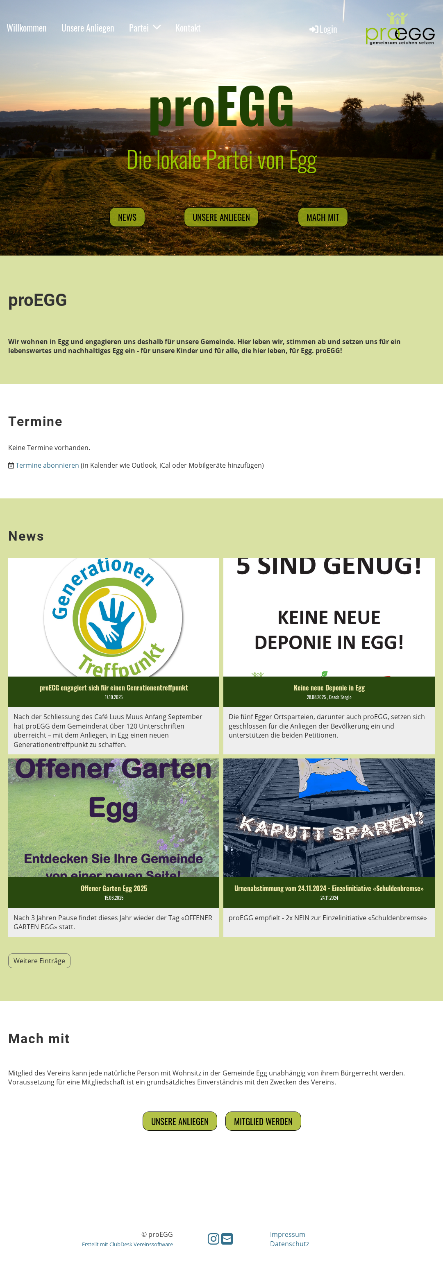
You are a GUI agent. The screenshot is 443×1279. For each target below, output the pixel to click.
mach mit (323, 217)
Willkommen (27, 27)
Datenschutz (289, 1243)
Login (322, 28)
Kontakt (188, 27)
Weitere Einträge (39, 960)
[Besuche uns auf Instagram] (213, 1238)
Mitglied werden (263, 1121)
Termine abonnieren (47, 465)
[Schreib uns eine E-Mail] (227, 1238)
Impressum (287, 1234)
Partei (145, 27)
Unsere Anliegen (87, 27)
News (127, 217)
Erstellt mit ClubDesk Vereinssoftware (127, 1244)
